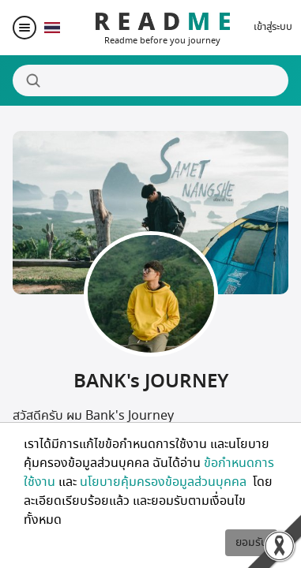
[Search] (150, 80)
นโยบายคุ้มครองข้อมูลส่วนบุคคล (165, 482)
